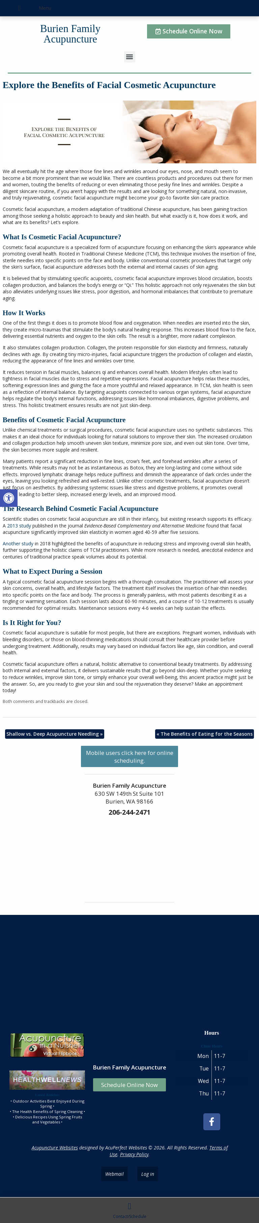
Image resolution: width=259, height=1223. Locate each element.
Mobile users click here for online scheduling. (129, 756)
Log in (147, 1174)
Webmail (114, 1174)
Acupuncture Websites (55, 1147)
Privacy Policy (134, 1154)
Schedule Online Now (129, 1085)
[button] (9, 498)
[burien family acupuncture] (129, 970)
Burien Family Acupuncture (70, 34)
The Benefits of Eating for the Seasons (204, 734)
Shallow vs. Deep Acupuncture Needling (54, 734)
